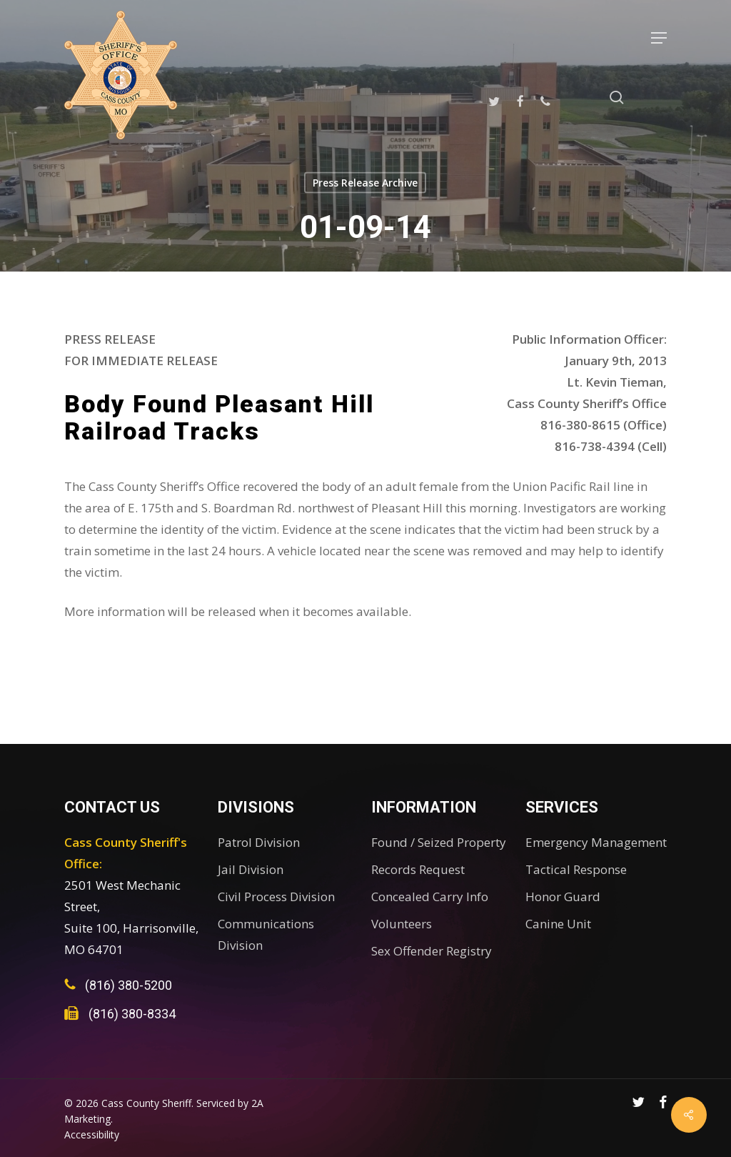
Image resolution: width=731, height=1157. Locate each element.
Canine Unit (558, 923)
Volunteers (401, 923)
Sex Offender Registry (431, 951)
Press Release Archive (365, 182)
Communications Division (266, 934)
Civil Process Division (276, 896)
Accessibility (91, 1134)
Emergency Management (596, 842)
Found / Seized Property (438, 842)
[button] (659, 38)
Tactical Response (576, 869)
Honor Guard (562, 896)
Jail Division (250, 869)
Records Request (418, 869)
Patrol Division (259, 842)
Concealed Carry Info (429, 896)
